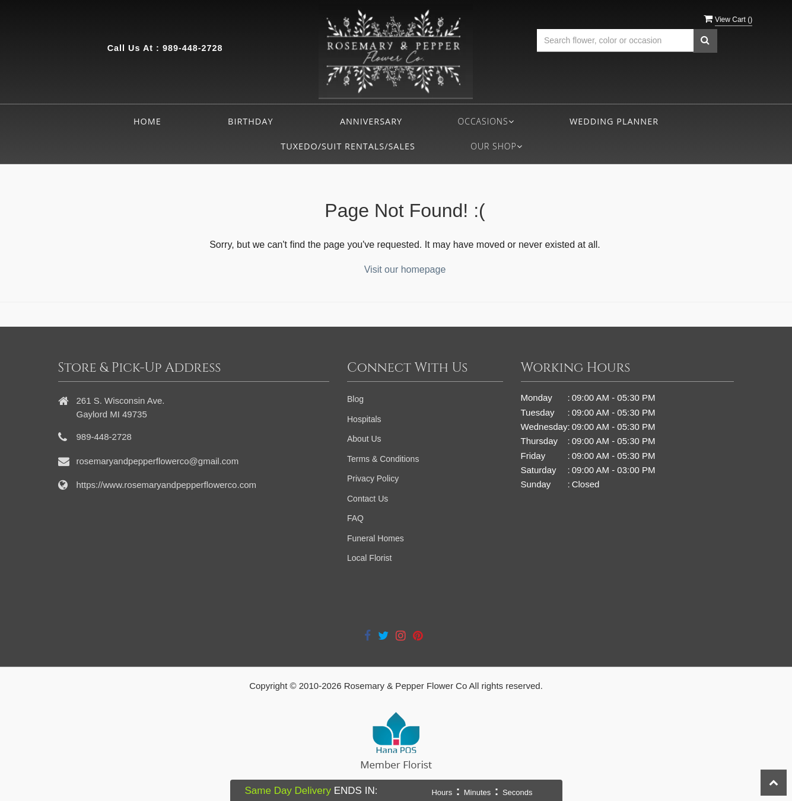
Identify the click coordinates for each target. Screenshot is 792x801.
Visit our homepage (405, 269)
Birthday (250, 121)
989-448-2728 (193, 48)
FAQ (355, 518)
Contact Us (367, 498)
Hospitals (364, 419)
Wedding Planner (614, 121)
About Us (364, 438)
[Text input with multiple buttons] (615, 40)
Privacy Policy (373, 478)
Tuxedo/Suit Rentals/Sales (348, 146)
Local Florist (369, 558)
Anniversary (371, 121)
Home (147, 121)
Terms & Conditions (383, 459)
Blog (355, 399)
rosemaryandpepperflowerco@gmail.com (158, 461)
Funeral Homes (375, 538)
